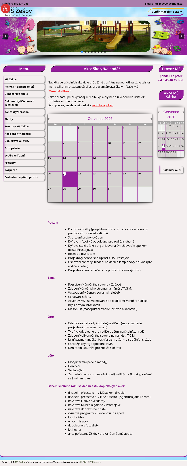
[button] (93, 23)
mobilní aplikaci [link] (102, 105)
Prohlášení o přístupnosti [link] (21, 177)
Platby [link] (9, 119)
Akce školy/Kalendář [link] (18, 133)
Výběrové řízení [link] (15, 155)
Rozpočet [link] (11, 170)
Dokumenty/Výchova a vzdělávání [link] (19, 103)
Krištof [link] (83, 462)
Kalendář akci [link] (172, 170)
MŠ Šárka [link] (20, 462)
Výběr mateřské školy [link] (167, 11)
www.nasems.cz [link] (59, 91)
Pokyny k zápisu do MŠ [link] (19, 86)
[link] (5, 8)
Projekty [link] (10, 162)
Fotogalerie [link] (12, 148)
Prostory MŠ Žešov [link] (17, 126)
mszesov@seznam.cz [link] (168, 3)
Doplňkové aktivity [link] (17, 141)
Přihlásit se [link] (95, 462)
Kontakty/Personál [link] (17, 112)
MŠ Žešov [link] (11, 79)
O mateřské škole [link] (16, 94)
